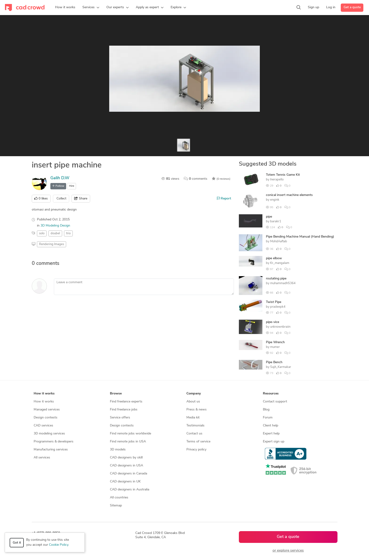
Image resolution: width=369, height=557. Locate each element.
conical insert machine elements (289, 195)
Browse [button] (116, 393)
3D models (118, 449)
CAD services (43, 425)
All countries (119, 497)
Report (224, 198)
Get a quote (352, 7)
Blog (266, 409)
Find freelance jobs (123, 409)
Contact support (275, 401)
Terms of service (198, 441)
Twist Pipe (273, 302)
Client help (270, 425)
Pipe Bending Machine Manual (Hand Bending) (300, 237)
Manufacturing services (51, 449)
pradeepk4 (277, 306)
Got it (17, 543)
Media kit (193, 417)
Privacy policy (196, 449)
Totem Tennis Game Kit (283, 175)
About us (193, 401)
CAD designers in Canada (128, 473)
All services (42, 457)
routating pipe (276, 278)
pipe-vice (272, 322)
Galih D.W (59, 178)
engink (274, 199)
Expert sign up (273, 441)
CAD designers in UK (125, 481)
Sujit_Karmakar (280, 367)
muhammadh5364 (283, 283)
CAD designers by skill (126, 457)
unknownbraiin (280, 326)
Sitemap (116, 505)
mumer (275, 347)
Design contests (45, 417)
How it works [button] (44, 393)
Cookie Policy (58, 545)
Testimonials (195, 425)
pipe (269, 217)
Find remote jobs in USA (128, 441)
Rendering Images (51, 244)
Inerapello (277, 179)
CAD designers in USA (126, 465)
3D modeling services (49, 433)
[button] (91, 7)
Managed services (47, 409)
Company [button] (193, 393)
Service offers (120, 417)
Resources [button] (271, 393)
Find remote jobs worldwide (130, 433)
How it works (44, 401)
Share (80, 198)
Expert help (271, 433)
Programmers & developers (53, 441)
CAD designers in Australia (129, 489)
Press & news (196, 409)
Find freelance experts (126, 401)
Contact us (194, 433)
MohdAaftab (278, 241)
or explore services (288, 551)
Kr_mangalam (279, 263)
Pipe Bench (274, 362)
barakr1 (275, 221)
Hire (71, 186)
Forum (268, 417)
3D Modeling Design (55, 225)
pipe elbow (274, 258)
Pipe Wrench (275, 342)
